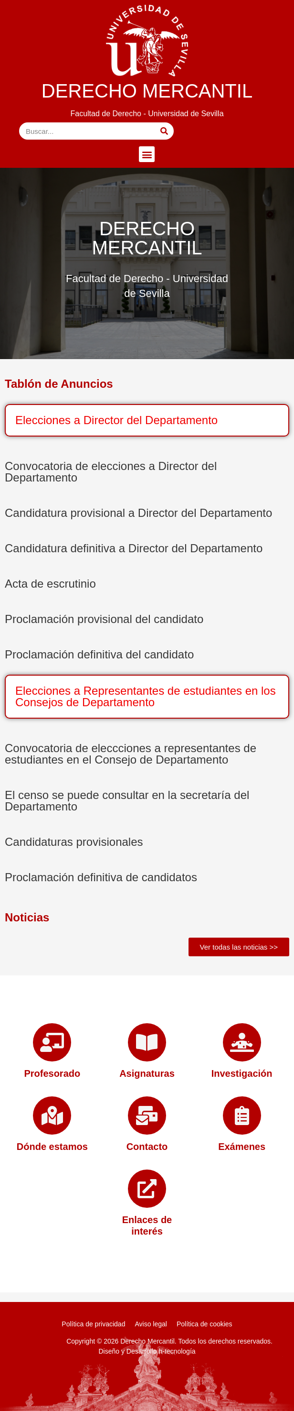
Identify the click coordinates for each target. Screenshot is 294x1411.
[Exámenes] (242, 1115)
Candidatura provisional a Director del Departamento (138, 512)
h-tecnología (177, 1351)
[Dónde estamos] (52, 1115)
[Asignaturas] (147, 1042)
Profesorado (52, 1073)
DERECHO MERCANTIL (147, 90)
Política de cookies (204, 1324)
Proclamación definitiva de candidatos (101, 877)
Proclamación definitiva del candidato (99, 654)
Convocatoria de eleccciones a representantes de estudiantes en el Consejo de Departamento (130, 754)
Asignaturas (147, 1073)
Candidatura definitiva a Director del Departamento (133, 548)
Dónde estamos (52, 1146)
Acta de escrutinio (50, 583)
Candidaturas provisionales (74, 841)
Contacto (147, 1146)
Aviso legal (151, 1324)
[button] (147, 154)
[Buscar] (164, 131)
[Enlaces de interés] (147, 1189)
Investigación (242, 1073)
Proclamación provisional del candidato (104, 619)
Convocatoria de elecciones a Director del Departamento (111, 471)
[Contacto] (147, 1115)
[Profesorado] (52, 1042)
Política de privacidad (93, 1324)
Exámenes (241, 1146)
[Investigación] (242, 1042)
